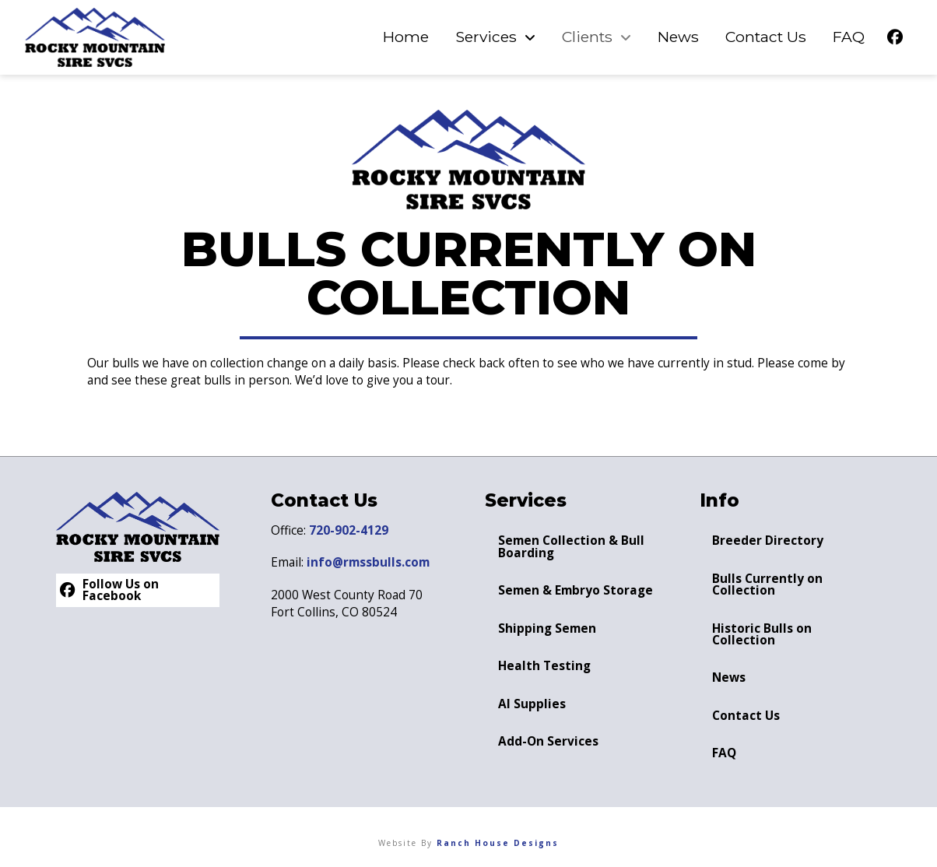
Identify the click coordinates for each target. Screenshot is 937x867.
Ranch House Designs (498, 842)
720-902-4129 (348, 530)
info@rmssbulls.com (368, 562)
